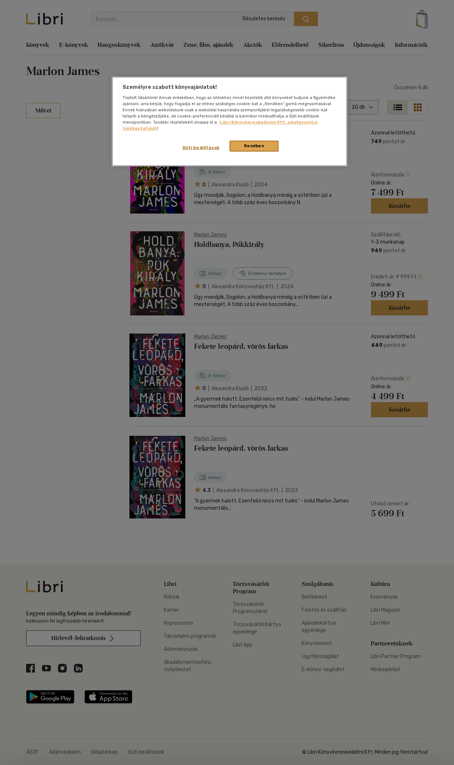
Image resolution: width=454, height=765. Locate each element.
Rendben (254, 145)
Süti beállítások (201, 147)
